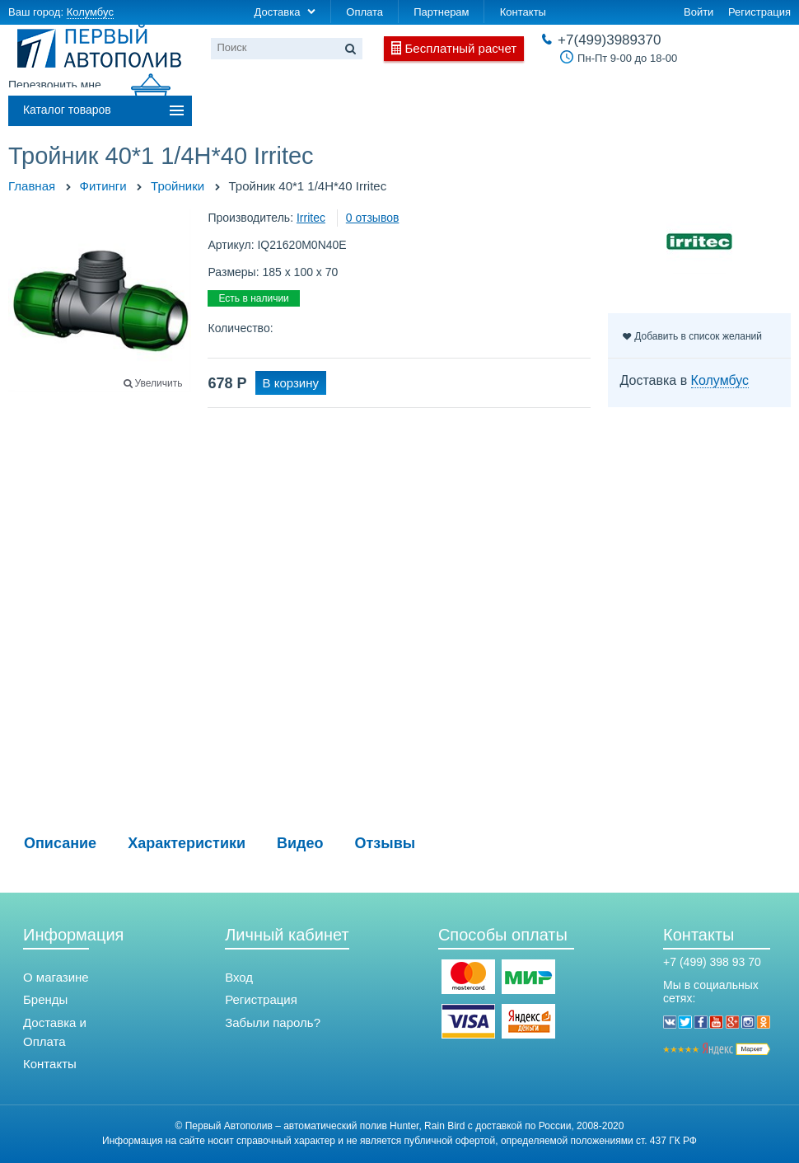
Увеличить (159, 383)
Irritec (311, 217)
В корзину (291, 383)
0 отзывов (373, 217)
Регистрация (759, 12)
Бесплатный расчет (461, 48)
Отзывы (385, 843)
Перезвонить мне (54, 84)
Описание (60, 843)
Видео (300, 843)
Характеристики (186, 843)
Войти (698, 12)
